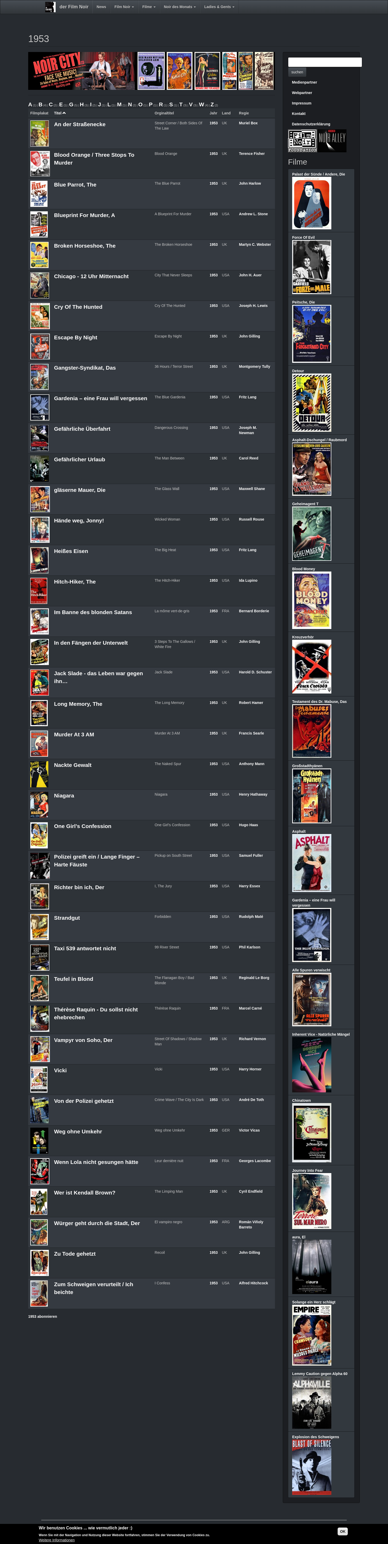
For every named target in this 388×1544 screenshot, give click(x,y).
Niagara (64, 796)
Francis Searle (251, 733)
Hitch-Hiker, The (75, 582)
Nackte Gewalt (73, 765)
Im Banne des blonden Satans (93, 612)
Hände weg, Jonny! (79, 520)
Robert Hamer (251, 703)
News (101, 7)
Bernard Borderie (254, 611)
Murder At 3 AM (74, 734)
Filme (148, 7)
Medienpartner (304, 82)
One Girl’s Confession (82, 826)
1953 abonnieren (42, 1316)
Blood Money (303, 569)
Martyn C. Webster (255, 244)
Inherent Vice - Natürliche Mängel (321, 1034)
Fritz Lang (247, 397)
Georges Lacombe (255, 1161)
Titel (60, 113)
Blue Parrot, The (75, 185)
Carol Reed (248, 458)
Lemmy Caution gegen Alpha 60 (320, 1374)
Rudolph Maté (251, 916)
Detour (298, 371)
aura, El (298, 1237)
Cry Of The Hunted (78, 307)
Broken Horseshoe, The (85, 246)
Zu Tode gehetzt (75, 1254)
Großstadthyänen (307, 766)
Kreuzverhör (303, 637)
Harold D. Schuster (255, 672)
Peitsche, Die (303, 302)
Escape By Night (75, 337)
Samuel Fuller (251, 855)
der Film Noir (74, 6)
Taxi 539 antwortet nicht (85, 948)
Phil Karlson (249, 947)
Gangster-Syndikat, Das (85, 368)
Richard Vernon (252, 1039)
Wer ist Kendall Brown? (84, 1193)
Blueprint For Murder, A (84, 215)
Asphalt (298, 831)
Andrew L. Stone (253, 214)
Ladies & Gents (219, 7)
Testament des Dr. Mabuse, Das (319, 702)
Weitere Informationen (57, 1540)
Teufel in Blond (73, 979)
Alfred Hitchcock (253, 1283)
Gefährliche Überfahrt (82, 429)
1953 (214, 123)
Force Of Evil (303, 237)
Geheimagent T (305, 504)
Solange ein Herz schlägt (314, 1302)
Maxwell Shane (252, 489)
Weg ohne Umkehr (78, 1131)
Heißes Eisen (71, 551)
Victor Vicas (249, 1130)
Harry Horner (250, 1069)
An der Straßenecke (79, 124)
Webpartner (302, 93)
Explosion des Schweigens (315, 1437)
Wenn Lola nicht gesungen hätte (96, 1162)
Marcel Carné (250, 1008)
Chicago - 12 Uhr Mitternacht (91, 276)
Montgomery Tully (254, 366)
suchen (297, 72)
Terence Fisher (252, 154)
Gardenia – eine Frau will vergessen (100, 398)
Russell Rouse (251, 519)
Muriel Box (248, 123)
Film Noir (124, 7)
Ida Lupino (248, 580)
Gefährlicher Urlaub (79, 459)
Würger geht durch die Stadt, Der (97, 1223)
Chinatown (301, 1100)
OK (342, 1531)
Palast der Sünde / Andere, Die (318, 174)
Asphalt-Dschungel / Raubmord (319, 440)
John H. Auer (250, 275)
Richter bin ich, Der (79, 887)
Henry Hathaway (253, 794)
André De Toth (251, 1100)
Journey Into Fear (307, 1170)
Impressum (301, 103)
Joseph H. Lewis (253, 306)
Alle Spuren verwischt (311, 970)
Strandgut (67, 918)
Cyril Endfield (250, 1191)
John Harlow (250, 183)
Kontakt (298, 114)
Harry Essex (249, 886)
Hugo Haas (248, 825)
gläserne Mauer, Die (79, 490)
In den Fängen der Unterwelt (91, 643)
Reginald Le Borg (254, 978)
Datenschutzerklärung (311, 124)
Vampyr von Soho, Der (83, 1040)
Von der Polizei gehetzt (84, 1101)
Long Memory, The (78, 704)
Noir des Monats (180, 7)
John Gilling (249, 336)
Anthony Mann (251, 764)
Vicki (60, 1070)
